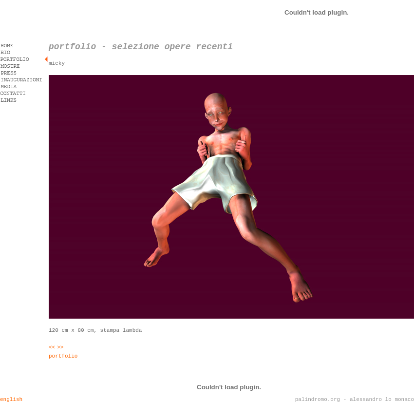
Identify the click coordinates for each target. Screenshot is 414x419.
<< (52, 347)
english (11, 399)
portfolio (63, 356)
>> (60, 347)
